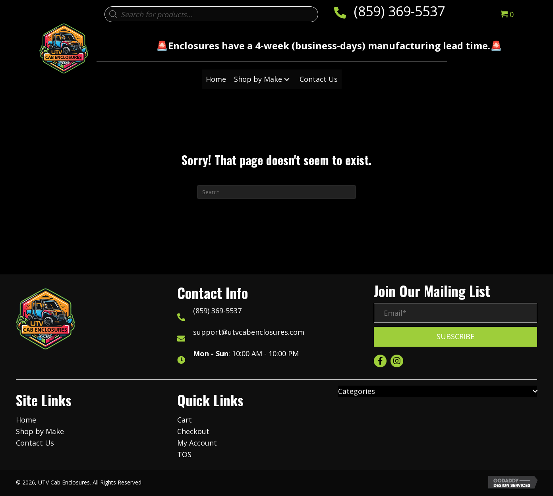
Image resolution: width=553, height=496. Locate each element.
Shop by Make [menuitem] (40, 431)
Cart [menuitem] (184, 420)
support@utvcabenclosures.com (248, 332)
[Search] (276, 192)
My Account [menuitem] (197, 443)
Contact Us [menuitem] (35, 443)
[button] (287, 79)
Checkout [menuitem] (193, 431)
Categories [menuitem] (356, 391)
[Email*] (455, 313)
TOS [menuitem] (184, 454)
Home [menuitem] (26, 420)
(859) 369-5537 (399, 11)
